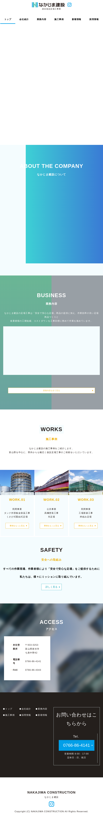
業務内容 (42, 711)
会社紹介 (26, 711)
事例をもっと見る (17, 529)
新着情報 (42, 717)
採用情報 (26, 717)
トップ (8, 711)
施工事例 (10, 717)
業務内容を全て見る (51, 390)
